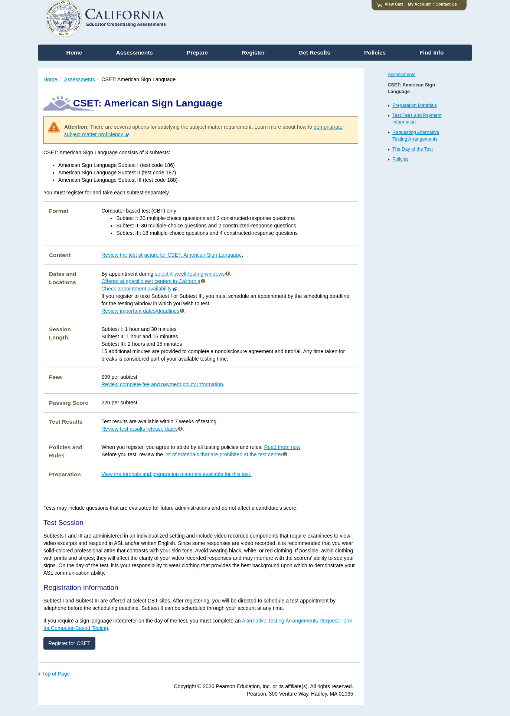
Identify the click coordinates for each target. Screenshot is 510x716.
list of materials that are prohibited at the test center (225, 454)
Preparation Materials (414, 105)
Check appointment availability (139, 289)
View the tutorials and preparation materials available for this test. (176, 474)
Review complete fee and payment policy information (162, 384)
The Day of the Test (412, 149)
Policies (400, 159)
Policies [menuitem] (375, 52)
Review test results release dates (141, 429)
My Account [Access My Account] (419, 4)
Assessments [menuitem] (134, 52)
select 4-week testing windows (192, 274)
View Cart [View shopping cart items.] (389, 4)
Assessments (79, 79)
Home (50, 79)
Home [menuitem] (74, 52)
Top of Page (56, 674)
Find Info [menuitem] (431, 52)
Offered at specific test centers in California (153, 281)
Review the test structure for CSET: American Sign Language (171, 255)
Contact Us (446, 4)
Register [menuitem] (253, 52)
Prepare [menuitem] (197, 52)
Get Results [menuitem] (314, 52)
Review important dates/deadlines (142, 311)
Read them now (282, 447)
